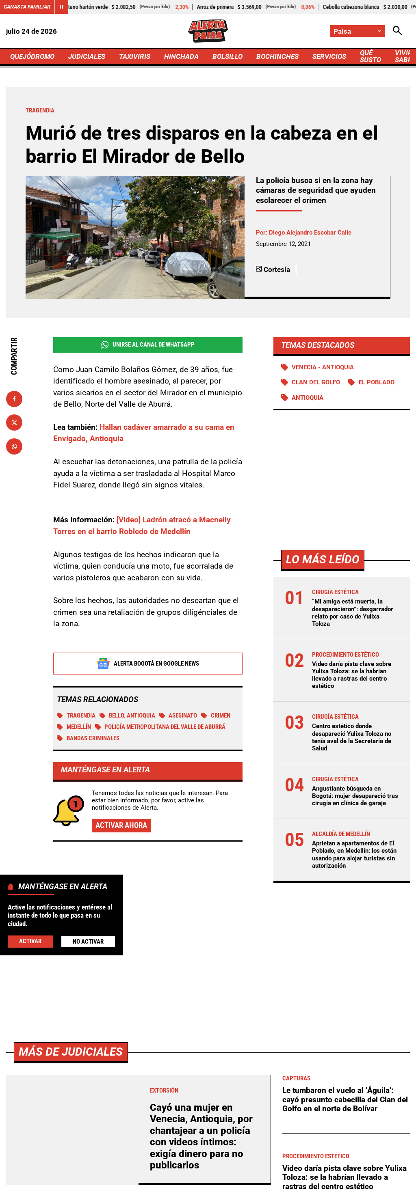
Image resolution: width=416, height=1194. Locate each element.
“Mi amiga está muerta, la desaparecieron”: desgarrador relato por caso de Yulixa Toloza (352, 612)
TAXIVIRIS (134, 56)
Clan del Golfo (316, 382)
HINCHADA (181, 56)
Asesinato (178, 715)
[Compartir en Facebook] (14, 399)
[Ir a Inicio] (208, 31)
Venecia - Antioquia (323, 367)
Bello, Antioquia (128, 715)
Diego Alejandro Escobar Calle (310, 232)
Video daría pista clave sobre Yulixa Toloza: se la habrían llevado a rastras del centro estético (351, 675)
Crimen (215, 715)
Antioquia (307, 397)
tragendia (76, 715)
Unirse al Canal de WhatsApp (148, 345)
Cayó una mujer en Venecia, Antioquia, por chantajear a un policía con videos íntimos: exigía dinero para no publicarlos (201, 1136)
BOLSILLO (227, 56)
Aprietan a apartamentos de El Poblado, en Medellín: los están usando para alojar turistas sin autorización (354, 854)
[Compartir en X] (14, 422)
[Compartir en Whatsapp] (14, 446)
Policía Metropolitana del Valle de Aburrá (160, 727)
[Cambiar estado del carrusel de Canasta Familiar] (61, 7)
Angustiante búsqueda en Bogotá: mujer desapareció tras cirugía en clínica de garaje (355, 796)
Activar (30, 941)
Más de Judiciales (71, 1051)
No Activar (88, 941)
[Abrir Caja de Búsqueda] (397, 31)
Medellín (74, 727)
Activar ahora (121, 825)
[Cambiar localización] (357, 31)
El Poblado (376, 382)
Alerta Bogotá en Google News (148, 663)
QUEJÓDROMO (32, 56)
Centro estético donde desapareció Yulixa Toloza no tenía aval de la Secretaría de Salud (351, 737)
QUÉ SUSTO (370, 56)
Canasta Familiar (27, 7)
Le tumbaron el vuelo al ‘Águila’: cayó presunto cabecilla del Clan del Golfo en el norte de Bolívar (345, 1099)
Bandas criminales (88, 738)
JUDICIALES (86, 56)
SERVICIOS (329, 56)
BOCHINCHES (277, 56)
